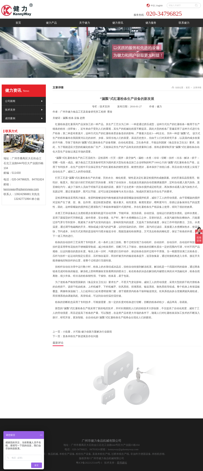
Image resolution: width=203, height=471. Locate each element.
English (159, 5)
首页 (188, 87)
